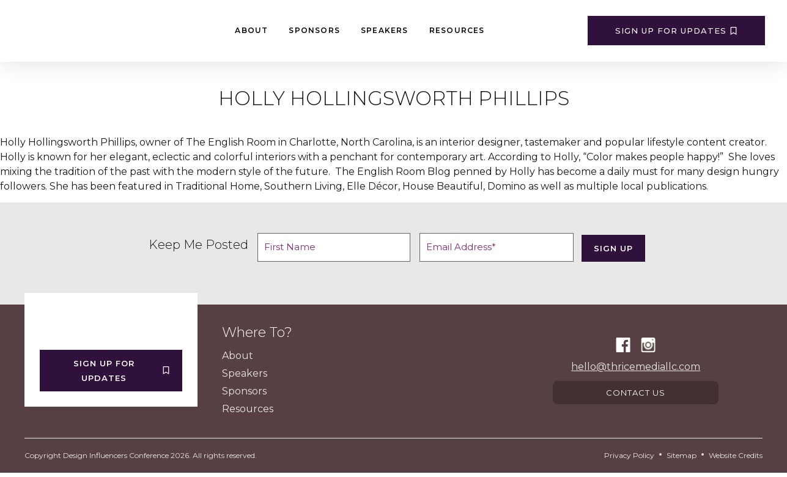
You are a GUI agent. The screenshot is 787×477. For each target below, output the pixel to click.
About (251, 30)
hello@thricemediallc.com (635, 368)
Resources (457, 30)
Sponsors (314, 30)
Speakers (384, 30)
